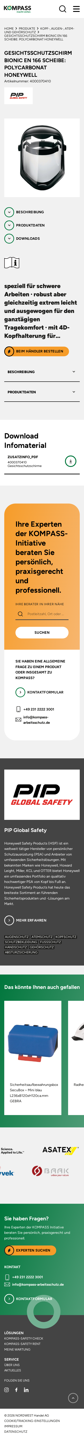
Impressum (13, 1426)
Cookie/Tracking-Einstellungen (32, 1421)
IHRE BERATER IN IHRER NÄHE (39, 604)
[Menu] (76, 9)
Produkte (27, 29)
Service (11, 1359)
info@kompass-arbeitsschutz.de (36, 720)
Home (9, 29)
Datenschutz (15, 1431)
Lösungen (14, 1333)
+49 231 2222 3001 (38, 709)
